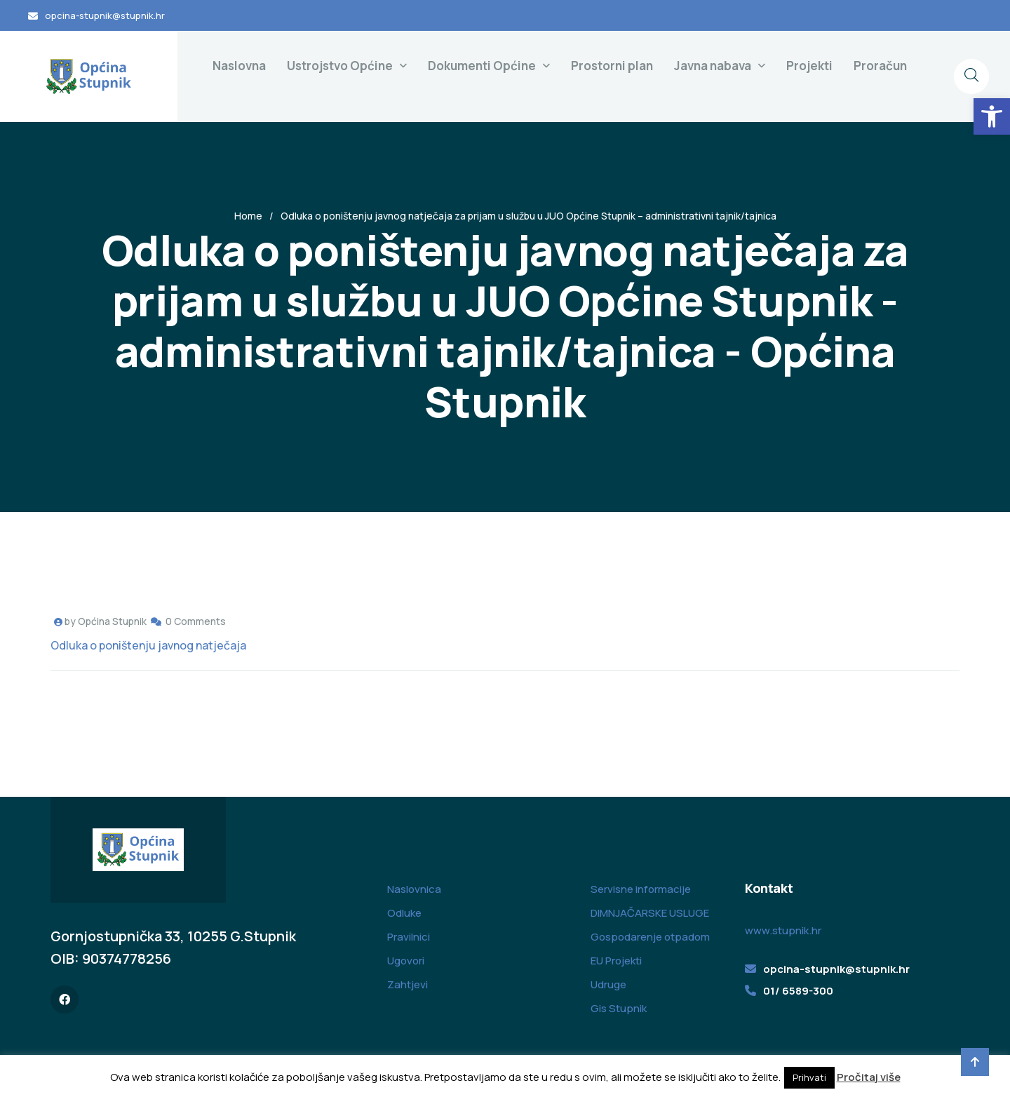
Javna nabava (712, 66)
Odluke (404, 913)
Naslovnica (414, 889)
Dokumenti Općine (482, 66)
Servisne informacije (641, 889)
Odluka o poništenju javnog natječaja (148, 645)
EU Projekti (616, 960)
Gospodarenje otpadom (650, 936)
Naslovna (239, 66)
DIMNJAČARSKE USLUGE (650, 913)
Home (248, 215)
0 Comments (196, 621)
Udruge (608, 984)
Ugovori (405, 960)
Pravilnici (408, 936)
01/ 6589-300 (798, 990)
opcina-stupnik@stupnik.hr (105, 15)
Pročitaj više (869, 1077)
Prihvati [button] (809, 1077)
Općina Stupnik (112, 621)
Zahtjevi (407, 984)
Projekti (809, 66)
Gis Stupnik (619, 1008)
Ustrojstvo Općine (340, 66)
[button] (992, 116)
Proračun (880, 66)
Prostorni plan (612, 66)
